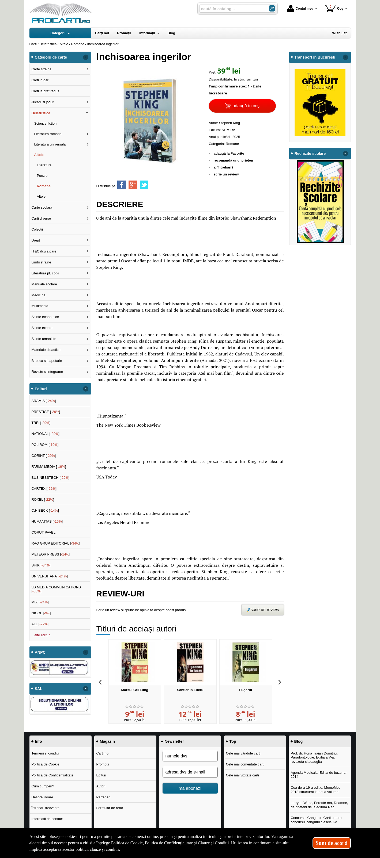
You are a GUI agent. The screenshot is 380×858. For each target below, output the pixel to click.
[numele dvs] (190, 756)
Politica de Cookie (45, 764)
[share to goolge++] (133, 185)
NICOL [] (41, 613)
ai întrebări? (224, 167)
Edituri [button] (41, 389)
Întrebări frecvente (45, 808)
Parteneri (103, 797)
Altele (38, 155)
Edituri (101, 775)
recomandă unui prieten (233, 160)
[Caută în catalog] (272, 8)
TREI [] (40, 423)
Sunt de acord (332, 843)
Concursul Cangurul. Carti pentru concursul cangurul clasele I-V (316, 820)
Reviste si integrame (47, 372)
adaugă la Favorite (229, 153)
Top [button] (232, 741)
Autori (100, 786)
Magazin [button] (107, 741)
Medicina (38, 295)
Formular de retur (109, 808)
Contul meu (300, 8)
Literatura (44, 165)
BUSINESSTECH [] (50, 478)
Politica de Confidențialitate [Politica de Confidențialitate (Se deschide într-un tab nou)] (169, 843)
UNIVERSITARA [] (49, 576)
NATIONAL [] (45, 434)
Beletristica (40, 113)
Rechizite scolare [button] (310, 153)
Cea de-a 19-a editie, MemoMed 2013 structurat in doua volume (315, 790)
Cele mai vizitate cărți (242, 775)
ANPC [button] (40, 652)
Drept (35, 240)
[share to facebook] (121, 185)
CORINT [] (43, 456)
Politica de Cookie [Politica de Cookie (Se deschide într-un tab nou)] (127, 843)
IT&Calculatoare (43, 251)
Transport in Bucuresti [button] (315, 57)
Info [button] (38, 741)
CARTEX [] (44, 489)
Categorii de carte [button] (51, 57)
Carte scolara (41, 207)
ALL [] (39, 624)
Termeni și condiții (45, 753)
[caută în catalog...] (232, 8)
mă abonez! (190, 788)
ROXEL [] (42, 499)
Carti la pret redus (45, 91)
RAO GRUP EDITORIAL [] (55, 543)
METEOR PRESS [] (50, 554)
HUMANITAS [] (47, 521)
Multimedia (39, 306)
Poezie (42, 176)
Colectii (37, 229)
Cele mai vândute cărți (243, 753)
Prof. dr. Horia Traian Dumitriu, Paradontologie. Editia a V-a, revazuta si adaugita (314, 757)
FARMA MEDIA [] (48, 467)
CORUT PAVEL (43, 532)
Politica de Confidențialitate (52, 775)
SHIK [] (41, 565)
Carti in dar (39, 80)
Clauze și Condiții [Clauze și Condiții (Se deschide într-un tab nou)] (213, 843)
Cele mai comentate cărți (245, 764)
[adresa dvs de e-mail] (190, 772)
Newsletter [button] (174, 741)
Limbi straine (41, 262)
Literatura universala (50, 144)
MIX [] (39, 602)
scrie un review (226, 174)
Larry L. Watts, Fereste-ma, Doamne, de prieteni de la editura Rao (319, 805)
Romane (232, 144)
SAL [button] (39, 689)
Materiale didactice (45, 350)
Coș (334, 8)
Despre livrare (42, 797)
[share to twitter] (144, 185)
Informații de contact (47, 819)
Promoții (102, 764)
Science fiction (45, 123)
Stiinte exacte (41, 328)
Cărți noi (102, 753)
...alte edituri (40, 635)
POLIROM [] (44, 445)
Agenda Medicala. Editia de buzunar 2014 (319, 775)
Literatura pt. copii (45, 273)
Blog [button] (298, 741)
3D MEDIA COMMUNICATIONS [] (56, 589)
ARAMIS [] (43, 401)
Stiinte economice (45, 317)
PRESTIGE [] (45, 412)
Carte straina (41, 69)
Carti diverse (41, 218)
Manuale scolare (44, 284)
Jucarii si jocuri (42, 102)
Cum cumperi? (42, 786)
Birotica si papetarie (46, 361)
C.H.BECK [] (45, 510)
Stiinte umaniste (43, 339)
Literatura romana (48, 134)
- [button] (85, 57)
